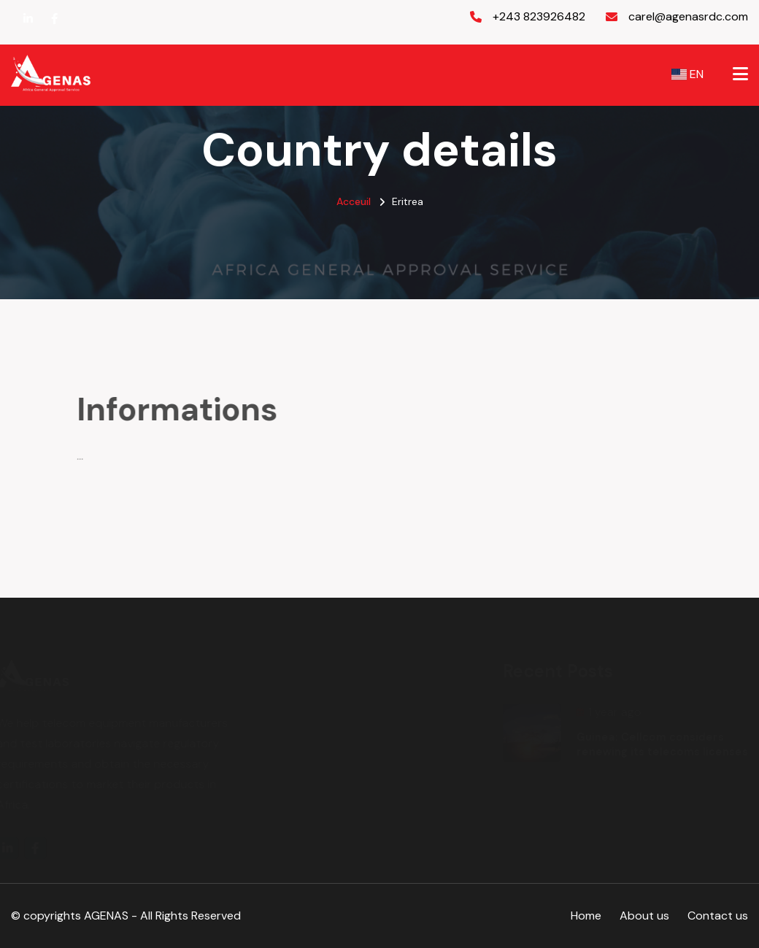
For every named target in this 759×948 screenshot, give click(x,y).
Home (586, 915)
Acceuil (353, 201)
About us (644, 915)
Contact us (717, 915)
